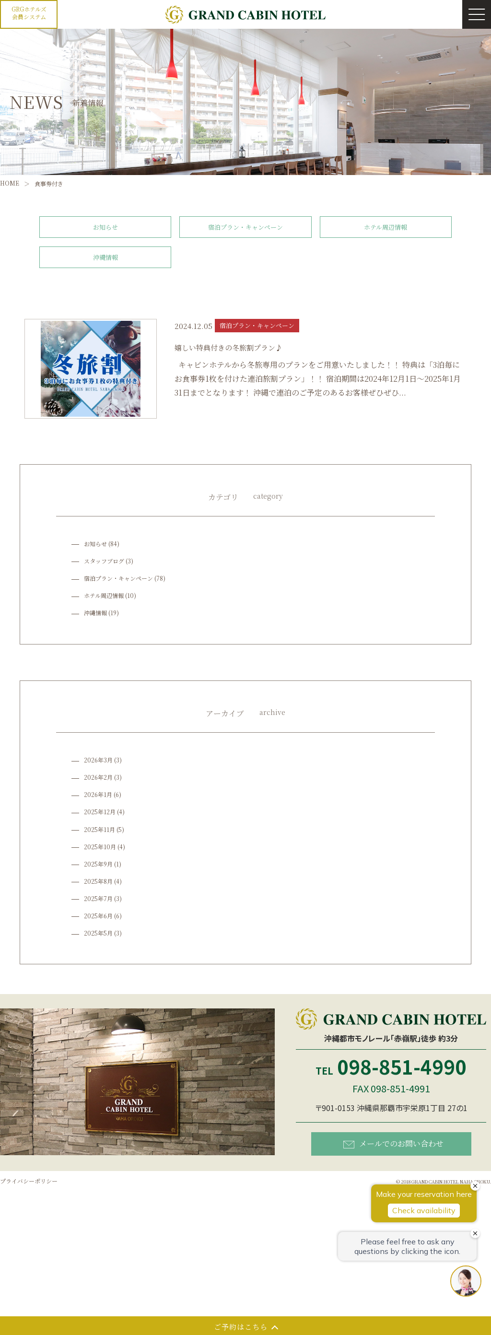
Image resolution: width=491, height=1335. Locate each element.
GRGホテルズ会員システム (29, 13)
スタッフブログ (104, 561)
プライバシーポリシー (29, 1181)
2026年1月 (98, 794)
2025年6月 (98, 916)
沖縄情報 (105, 257)
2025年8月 (98, 881)
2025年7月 (98, 898)
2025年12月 (100, 812)
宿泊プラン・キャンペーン (245, 227)
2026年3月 (98, 760)
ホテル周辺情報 (385, 227)
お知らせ (105, 227)
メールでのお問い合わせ (393, 1143)
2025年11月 (99, 829)
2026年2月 (98, 777)
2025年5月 (98, 933)
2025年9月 (98, 864)
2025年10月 (100, 847)
